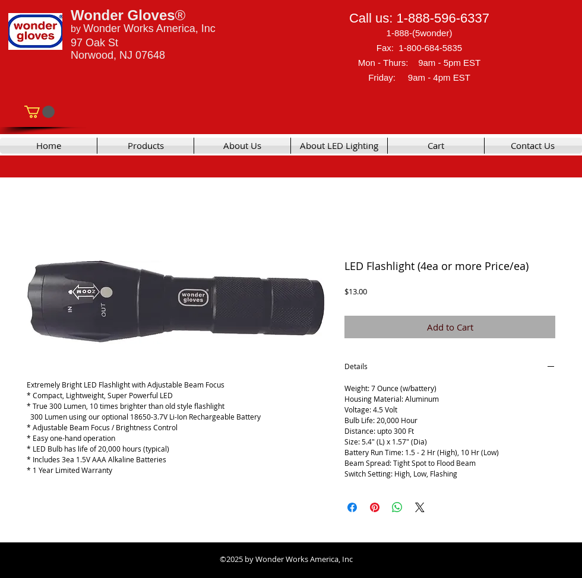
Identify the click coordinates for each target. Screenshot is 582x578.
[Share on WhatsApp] (397, 507)
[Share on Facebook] (352, 507)
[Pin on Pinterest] (375, 507)
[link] (39, 112)
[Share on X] (420, 507)
